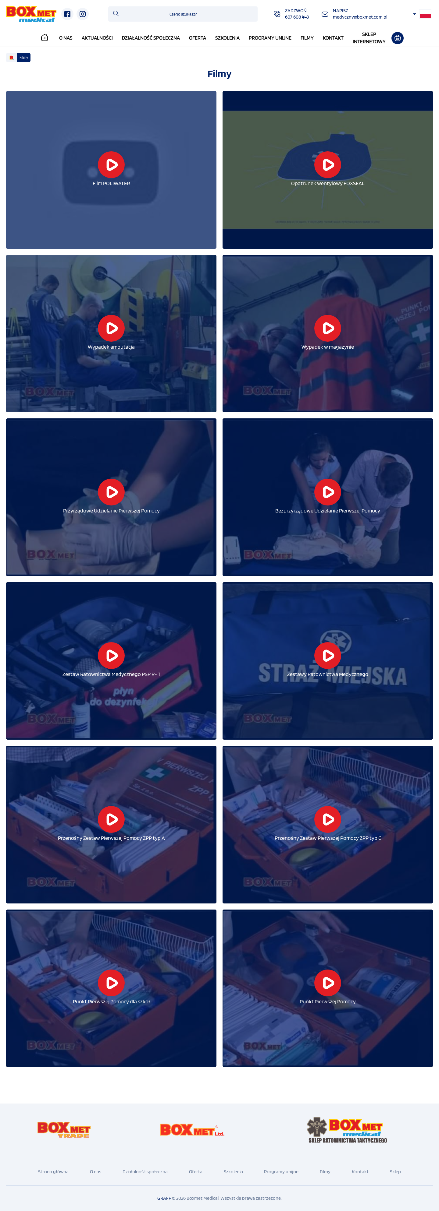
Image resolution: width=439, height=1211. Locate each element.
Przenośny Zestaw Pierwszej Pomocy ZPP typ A (111, 838)
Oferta (198, 38)
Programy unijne (270, 38)
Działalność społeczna (151, 38)
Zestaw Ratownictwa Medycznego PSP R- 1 (111, 674)
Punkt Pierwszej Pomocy (328, 1001)
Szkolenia (228, 38)
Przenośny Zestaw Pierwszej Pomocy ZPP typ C (328, 838)
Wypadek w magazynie (328, 346)
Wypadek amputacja (111, 346)
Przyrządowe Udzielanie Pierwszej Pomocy (111, 510)
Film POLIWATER (111, 183)
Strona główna (53, 1171)
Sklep (395, 1171)
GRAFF (164, 1198)
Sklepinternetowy (369, 37)
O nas (66, 38)
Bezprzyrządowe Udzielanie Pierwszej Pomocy (327, 510)
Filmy (307, 38)
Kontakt (333, 38)
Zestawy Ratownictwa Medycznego (327, 674)
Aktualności (97, 38)
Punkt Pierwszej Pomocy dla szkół (111, 1001)
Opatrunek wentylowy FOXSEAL (328, 183)
